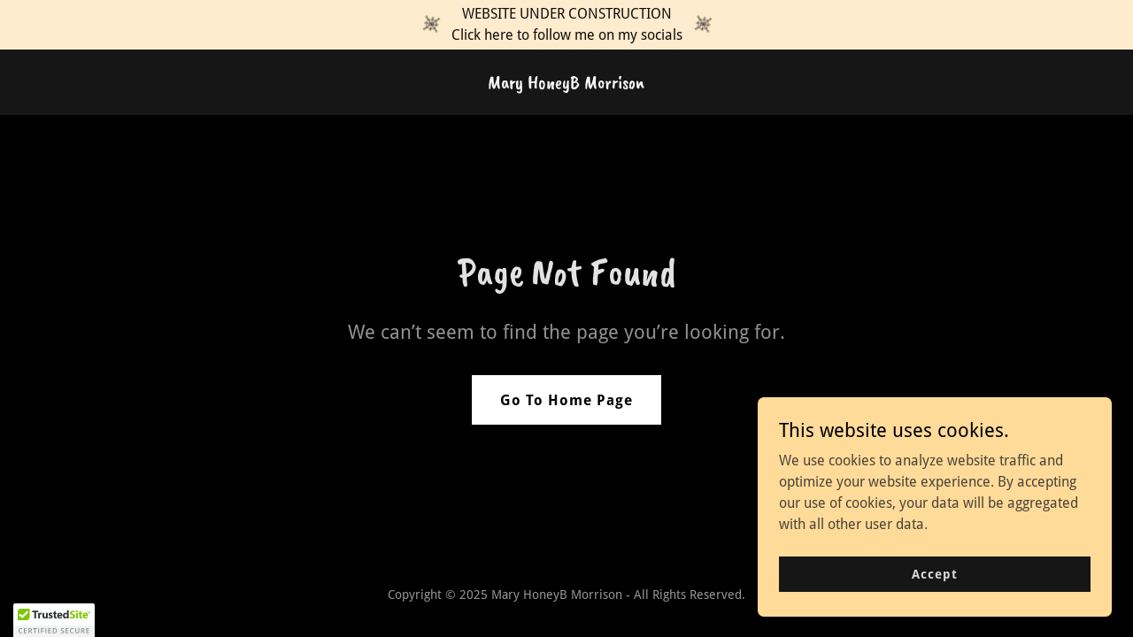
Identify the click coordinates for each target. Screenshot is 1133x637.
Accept (934, 586)
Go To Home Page (566, 400)
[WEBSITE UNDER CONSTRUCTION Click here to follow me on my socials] (566, 25)
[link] (566, 83)
